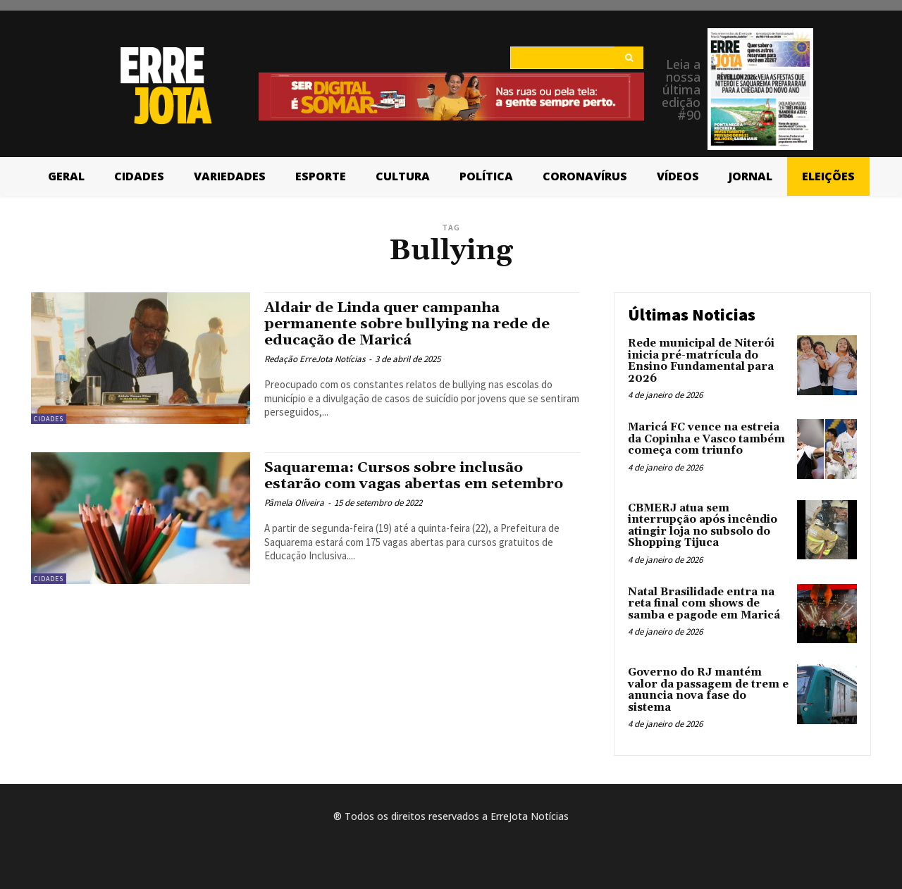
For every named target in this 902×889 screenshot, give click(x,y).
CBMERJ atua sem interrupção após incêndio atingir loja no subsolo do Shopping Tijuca (702, 526)
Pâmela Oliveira (294, 503)
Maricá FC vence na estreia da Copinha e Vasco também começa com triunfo (706, 439)
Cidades (48, 418)
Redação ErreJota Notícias (314, 359)
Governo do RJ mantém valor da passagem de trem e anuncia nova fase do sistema (708, 690)
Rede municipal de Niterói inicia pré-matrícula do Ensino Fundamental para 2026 (701, 361)
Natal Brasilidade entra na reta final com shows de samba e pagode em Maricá (704, 603)
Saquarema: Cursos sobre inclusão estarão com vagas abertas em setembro (417, 476)
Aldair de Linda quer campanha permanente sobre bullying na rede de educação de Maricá (409, 324)
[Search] (628, 57)
